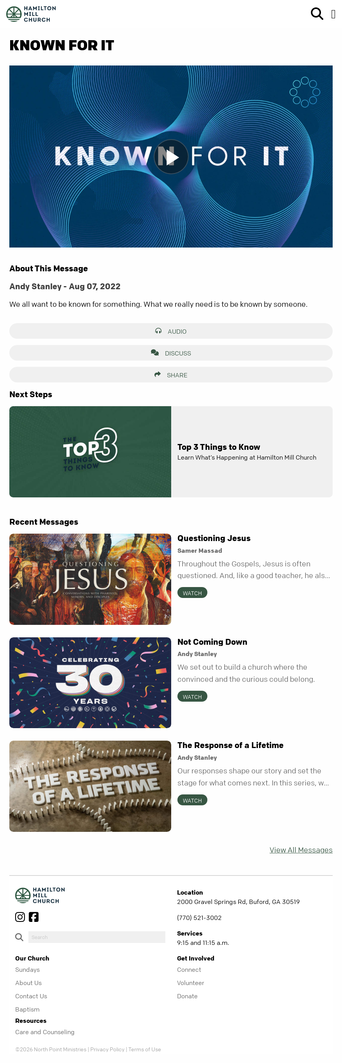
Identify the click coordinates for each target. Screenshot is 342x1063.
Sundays (27, 969)
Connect (189, 969)
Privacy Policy (107, 1048)
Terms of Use (144, 1048)
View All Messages (301, 849)
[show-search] (314, 14)
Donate (187, 996)
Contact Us (31, 996)
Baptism (27, 1009)
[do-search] (96, 937)
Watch (192, 592)
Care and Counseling (45, 1032)
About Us (28, 983)
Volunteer (190, 983)
